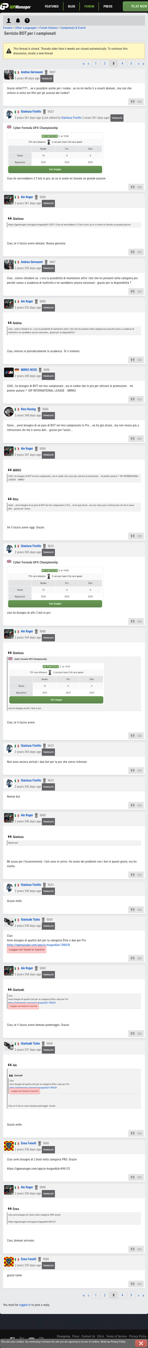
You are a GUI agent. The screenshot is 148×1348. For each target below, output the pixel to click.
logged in (25, 1305)
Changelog (63, 1336)
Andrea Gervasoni (32, 72)
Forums (7, 28)
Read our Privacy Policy (113, 1341)
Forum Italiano (49, 28)
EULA (100, 1336)
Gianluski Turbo (30, 919)
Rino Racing (28, 409)
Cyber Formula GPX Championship (32, 128)
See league (55, 169)
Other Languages (26, 28)
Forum (89, 6)
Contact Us (88, 1336)
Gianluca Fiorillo (31, 112)
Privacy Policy (137, 1336)
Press (107, 6)
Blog (71, 6)
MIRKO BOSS (29, 370)
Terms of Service (116, 1336)
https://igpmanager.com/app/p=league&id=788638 (38, 945)
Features (52, 6)
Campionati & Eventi (73, 28)
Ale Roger (27, 197)
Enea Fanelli (28, 1143)
